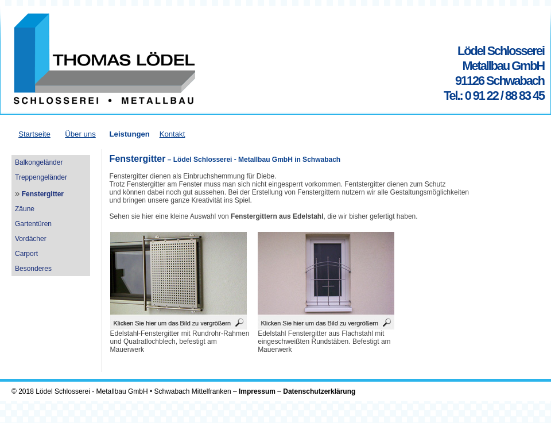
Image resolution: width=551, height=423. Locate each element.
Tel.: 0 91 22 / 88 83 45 (494, 95)
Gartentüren (33, 224)
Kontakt (172, 134)
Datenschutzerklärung (319, 391)
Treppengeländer (41, 177)
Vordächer (30, 239)
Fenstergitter (43, 194)
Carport (26, 254)
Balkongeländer (39, 162)
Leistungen (129, 134)
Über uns (80, 134)
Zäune (24, 209)
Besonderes (33, 269)
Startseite (34, 134)
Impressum (257, 391)
